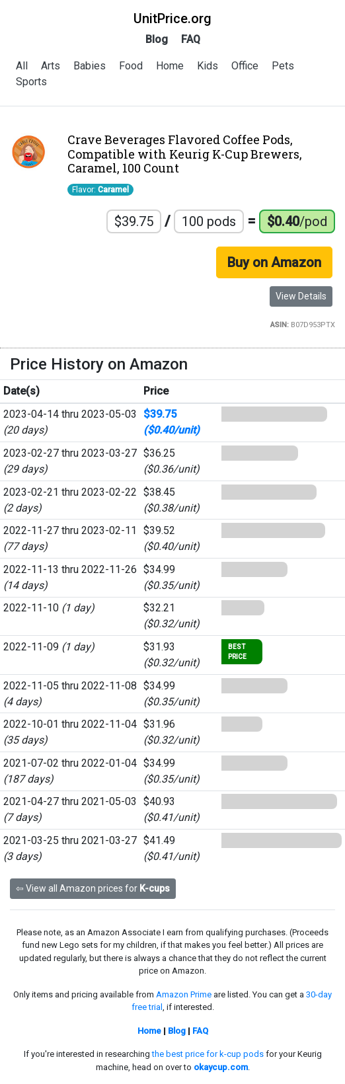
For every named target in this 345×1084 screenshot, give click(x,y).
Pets (283, 65)
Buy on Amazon (274, 262)
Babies (89, 65)
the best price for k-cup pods (208, 1054)
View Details (301, 296)
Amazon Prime (183, 994)
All (22, 65)
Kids (207, 65)
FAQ (190, 39)
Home (170, 65)
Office (244, 65)
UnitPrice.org (172, 18)
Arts (50, 65)
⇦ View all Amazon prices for (93, 888)
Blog (156, 39)
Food (131, 65)
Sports (31, 81)
